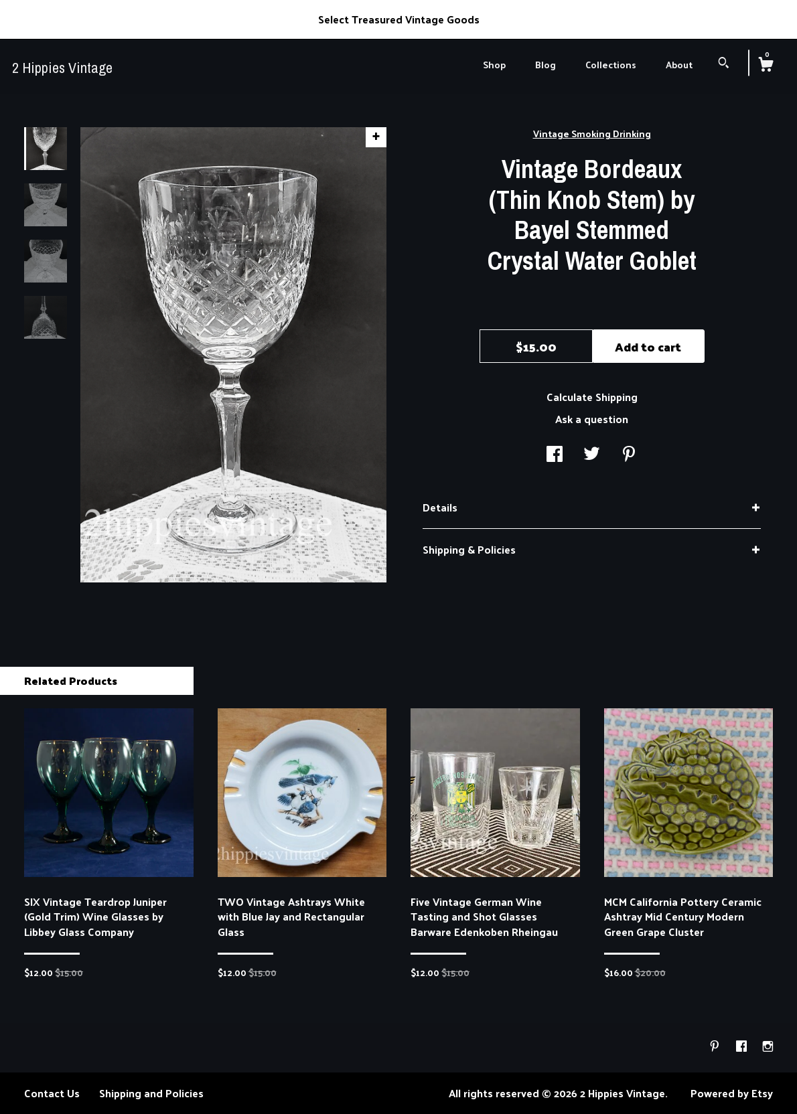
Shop (494, 64)
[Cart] (765, 65)
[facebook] (742, 1046)
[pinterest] (716, 1046)
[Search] (724, 64)
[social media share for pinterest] (629, 455)
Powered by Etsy (732, 1093)
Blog (545, 64)
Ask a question (591, 418)
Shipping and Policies (151, 1093)
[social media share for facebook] (555, 455)
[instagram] (768, 1046)
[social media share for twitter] (591, 455)
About (679, 64)
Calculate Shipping (592, 396)
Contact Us (52, 1093)
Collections (610, 64)
